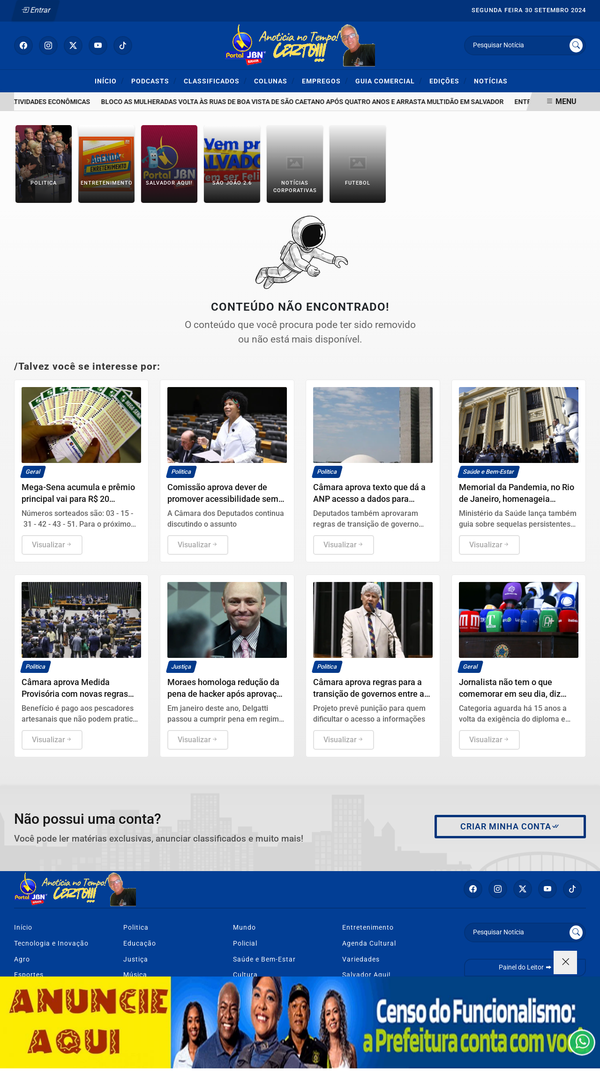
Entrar (36, 10)
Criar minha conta (510, 826)
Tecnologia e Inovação (51, 943)
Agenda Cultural (369, 943)
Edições (448, 80)
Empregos (325, 80)
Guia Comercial (388, 80)
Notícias (491, 81)
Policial (245, 943)
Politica (136, 928)
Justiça (135, 959)
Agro (22, 959)
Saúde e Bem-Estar (264, 959)
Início (109, 80)
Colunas (274, 80)
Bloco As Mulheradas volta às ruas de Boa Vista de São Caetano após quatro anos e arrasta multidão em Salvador (310, 102)
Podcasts (154, 80)
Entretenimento (368, 928)
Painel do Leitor (525, 967)
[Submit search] (576, 45)
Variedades (361, 959)
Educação (139, 943)
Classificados (215, 80)
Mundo (244, 928)
